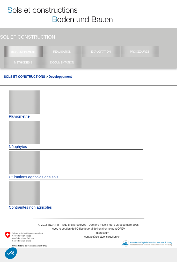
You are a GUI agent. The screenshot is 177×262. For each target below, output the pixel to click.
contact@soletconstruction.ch (102, 236)
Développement (60, 77)
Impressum (102, 232)
